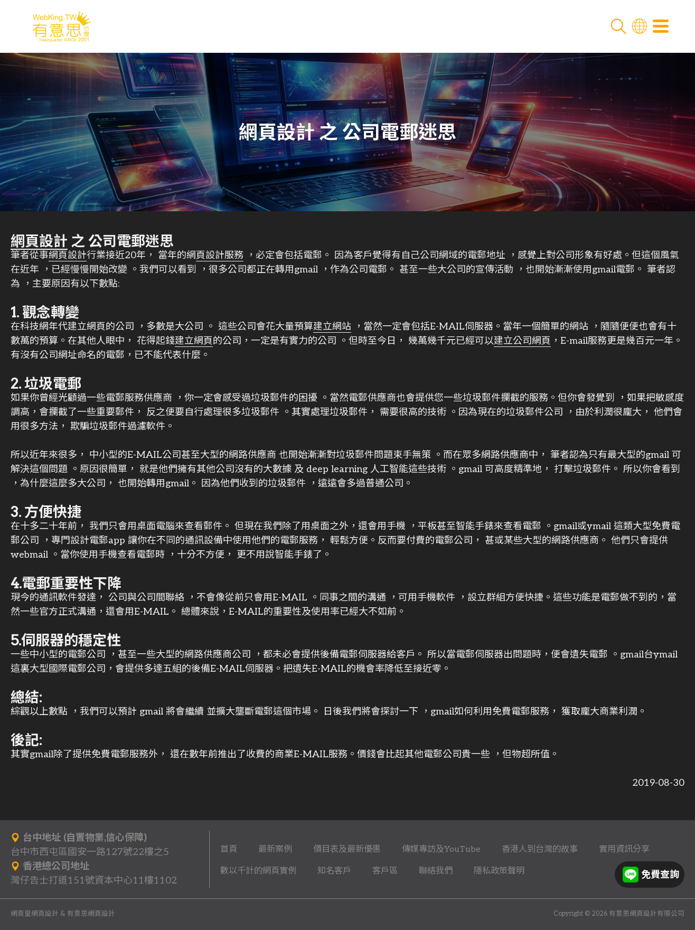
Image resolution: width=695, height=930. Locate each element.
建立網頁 (194, 343)
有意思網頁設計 (91, 914)
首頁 (228, 849)
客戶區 (385, 871)
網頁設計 (39, 243)
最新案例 (275, 849)
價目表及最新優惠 (347, 849)
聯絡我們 (436, 871)
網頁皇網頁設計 (35, 914)
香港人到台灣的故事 (540, 849)
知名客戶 (334, 871)
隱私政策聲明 (499, 871)
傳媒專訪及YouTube (441, 849)
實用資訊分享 (624, 849)
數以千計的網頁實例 (258, 871)
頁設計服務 (219, 258)
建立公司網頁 (522, 343)
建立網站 (332, 329)
